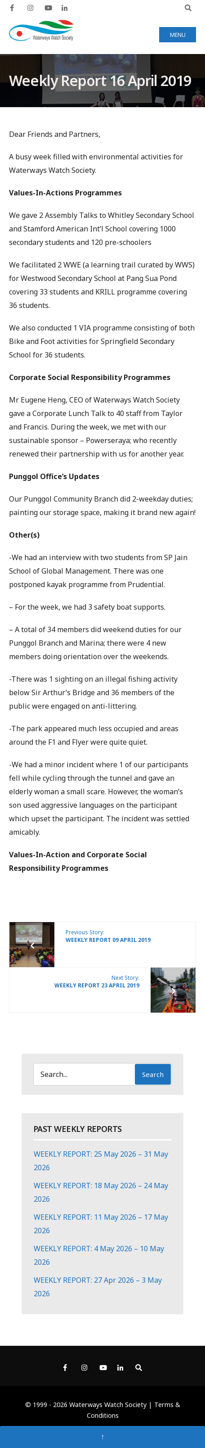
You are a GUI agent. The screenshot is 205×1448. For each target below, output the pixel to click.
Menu (178, 35)
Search (153, 1074)
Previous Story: (108, 936)
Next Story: (96, 981)
